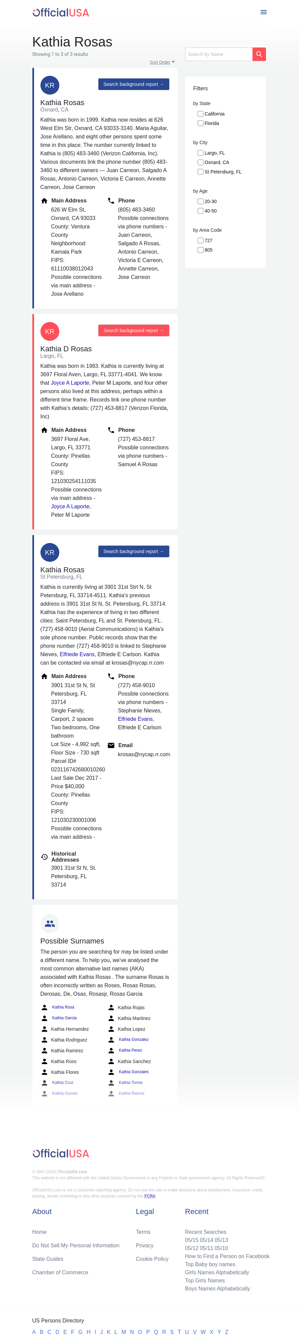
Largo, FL (215, 153)
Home (39, 1232)
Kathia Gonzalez (128, 1040)
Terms (143, 1232)
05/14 (206, 1240)
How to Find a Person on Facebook (227, 1256)
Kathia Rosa (57, 1007)
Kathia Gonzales (128, 1072)
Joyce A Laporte (70, 383)
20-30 (211, 201)
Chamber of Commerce (60, 1272)
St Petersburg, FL (223, 172)
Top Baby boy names (210, 1264)
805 (208, 250)
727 (208, 240)
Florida (212, 123)
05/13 (221, 1240)
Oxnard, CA (217, 162)
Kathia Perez (124, 1051)
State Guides (48, 1259)
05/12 (192, 1248)
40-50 (211, 211)
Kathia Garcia (58, 1018)
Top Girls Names (205, 1280)
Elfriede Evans (77, 654)
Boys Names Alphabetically (217, 1288)
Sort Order (160, 62)
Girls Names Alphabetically (217, 1272)
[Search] (218, 54)
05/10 (221, 1248)
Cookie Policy (152, 1259)
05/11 (206, 1248)
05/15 (192, 1240)
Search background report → (133, 84)
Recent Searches (206, 1232)
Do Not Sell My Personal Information (76, 1245)
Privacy (144, 1245)
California (215, 114)
